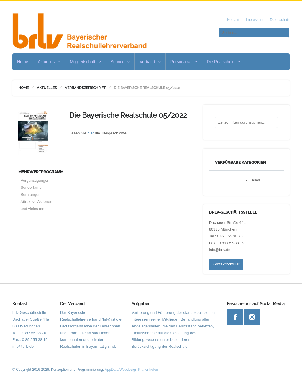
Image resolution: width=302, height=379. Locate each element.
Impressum (254, 20)
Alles (256, 180)
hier (90, 133)
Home (22, 61)
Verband (149, 61)
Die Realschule (223, 61)
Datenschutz (280, 20)
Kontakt (233, 20)
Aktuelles (49, 61)
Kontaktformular (226, 264)
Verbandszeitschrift (85, 88)
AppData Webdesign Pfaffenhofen (131, 369)
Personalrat (183, 61)
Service (120, 61)
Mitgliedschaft (85, 61)
